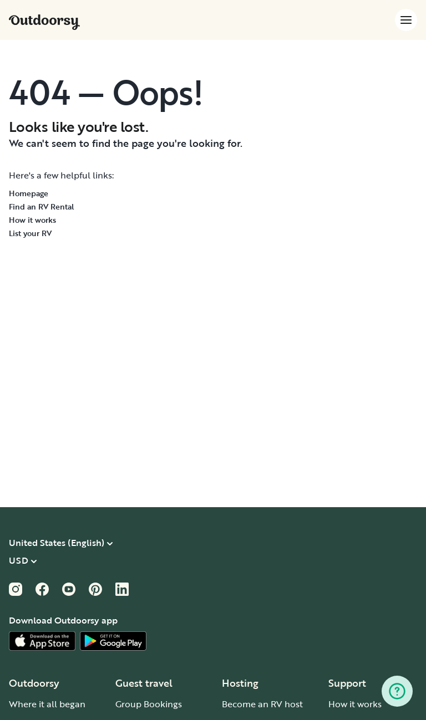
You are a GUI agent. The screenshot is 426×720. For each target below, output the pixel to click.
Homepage (28, 193)
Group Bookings (148, 704)
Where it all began (47, 704)
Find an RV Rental (41, 206)
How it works (32, 220)
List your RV (30, 233)
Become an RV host (262, 704)
